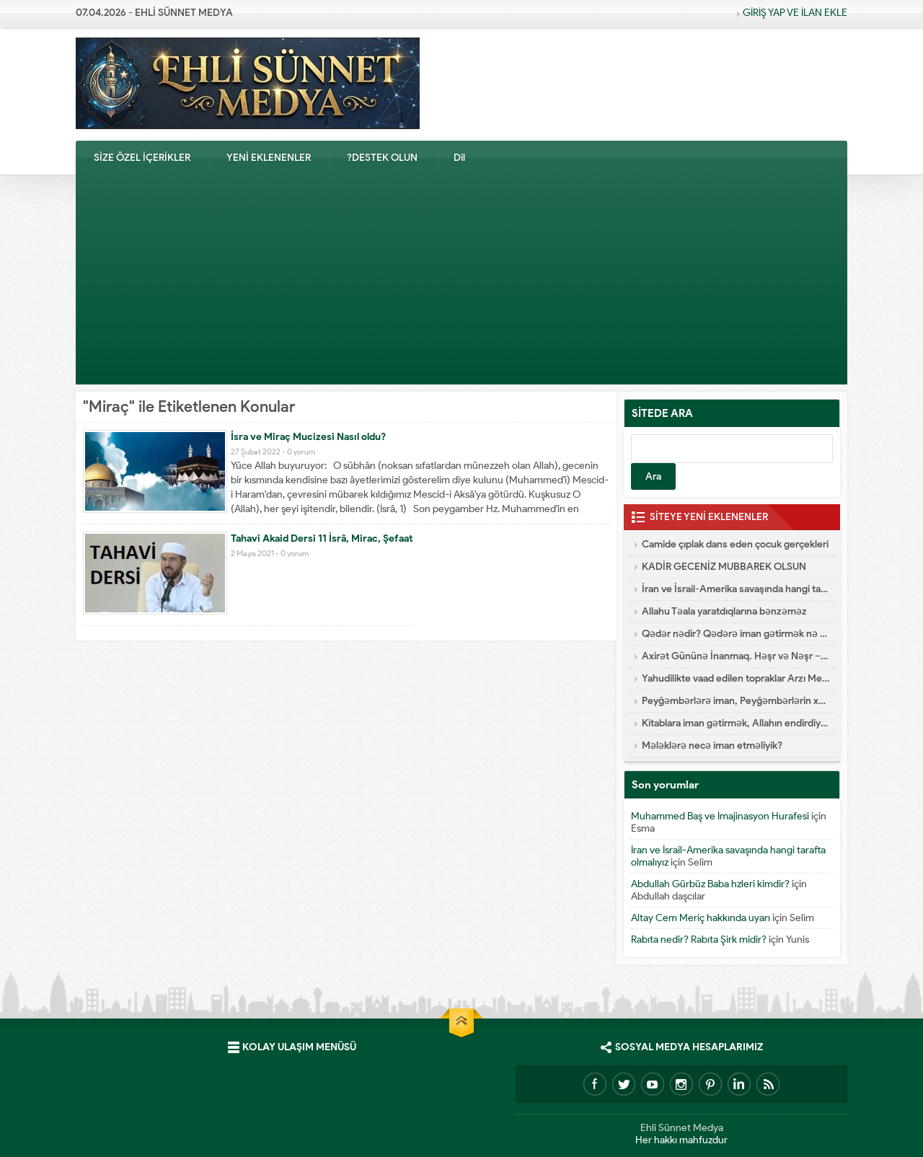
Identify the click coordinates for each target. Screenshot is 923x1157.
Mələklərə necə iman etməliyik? (712, 745)
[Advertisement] (461, 283)
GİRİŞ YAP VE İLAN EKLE (795, 12)
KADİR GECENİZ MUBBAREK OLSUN (724, 566)
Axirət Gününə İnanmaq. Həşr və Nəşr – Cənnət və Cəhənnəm (735, 656)
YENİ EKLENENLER (268, 157)
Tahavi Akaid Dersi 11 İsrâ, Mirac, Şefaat (322, 538)
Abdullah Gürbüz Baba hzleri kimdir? (710, 884)
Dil (459, 157)
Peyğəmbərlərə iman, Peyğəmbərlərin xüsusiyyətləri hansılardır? (735, 701)
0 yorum (301, 451)
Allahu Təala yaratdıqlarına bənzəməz (724, 611)
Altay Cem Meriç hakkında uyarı (700, 918)
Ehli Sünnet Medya (681, 1128)
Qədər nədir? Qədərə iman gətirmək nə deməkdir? (735, 634)
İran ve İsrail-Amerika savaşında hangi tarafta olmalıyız (735, 589)
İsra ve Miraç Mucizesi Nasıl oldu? (308, 437)
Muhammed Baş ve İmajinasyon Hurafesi (720, 816)
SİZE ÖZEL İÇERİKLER (142, 157)
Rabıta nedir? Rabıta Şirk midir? (699, 939)
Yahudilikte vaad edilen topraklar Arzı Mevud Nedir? (735, 678)
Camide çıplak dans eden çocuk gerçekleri (735, 544)
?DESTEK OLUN (382, 157)
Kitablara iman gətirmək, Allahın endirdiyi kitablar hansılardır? (735, 723)
